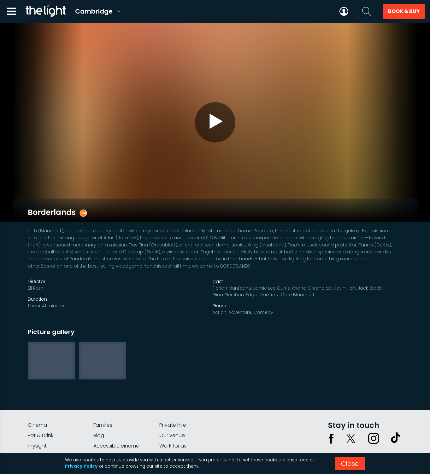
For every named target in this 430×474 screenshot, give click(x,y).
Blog (98, 408)
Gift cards (105, 429)
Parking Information (183, 429)
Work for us (172, 418)
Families (102, 398)
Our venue (172, 408)
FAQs (34, 429)
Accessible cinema (116, 418)
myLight (37, 418)
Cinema (37, 398)
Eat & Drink (40, 408)
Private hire (172, 398)
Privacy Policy (81, 466)
